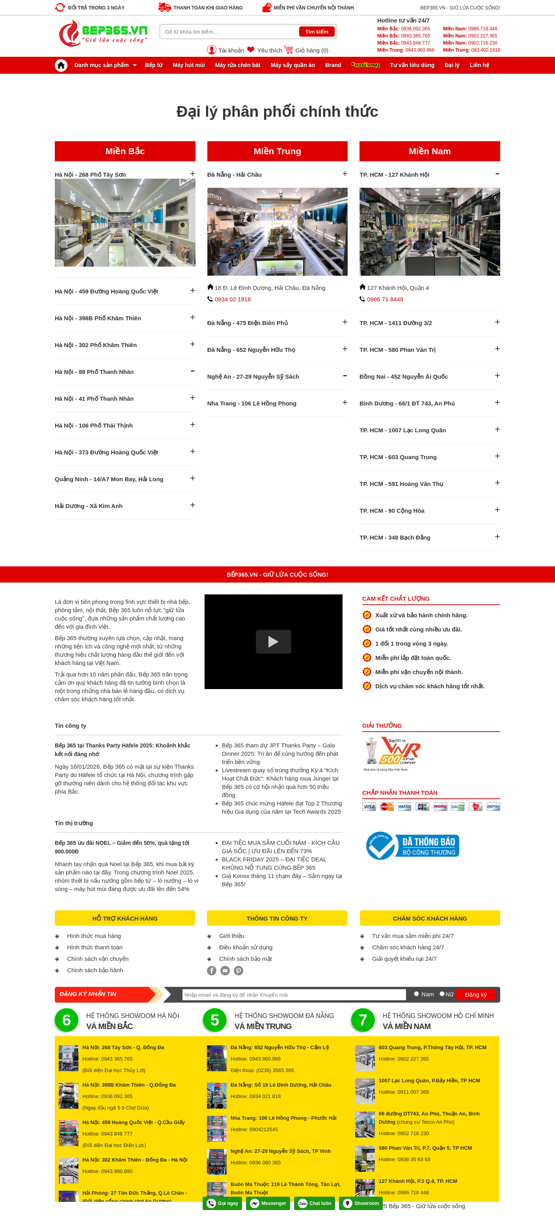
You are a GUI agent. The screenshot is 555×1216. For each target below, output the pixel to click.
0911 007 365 (413, 1092)
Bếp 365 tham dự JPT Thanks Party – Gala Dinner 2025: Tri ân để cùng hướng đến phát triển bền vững (280, 753)
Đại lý (452, 65)
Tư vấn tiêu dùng (412, 65)
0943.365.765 (403, 36)
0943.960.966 (405, 50)
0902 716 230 (413, 1133)
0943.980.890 (117, 1171)
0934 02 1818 (233, 299)
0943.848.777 (403, 43)
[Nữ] (442, 993)
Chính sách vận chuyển (98, 958)
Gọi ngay (222, 1203)
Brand (333, 65)
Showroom (361, 1203)
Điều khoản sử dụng (245, 947)
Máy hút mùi (189, 65)
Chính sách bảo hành (95, 970)
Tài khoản (231, 50)
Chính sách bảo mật (245, 958)
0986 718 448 (413, 1192)
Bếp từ (153, 65)
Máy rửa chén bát (238, 65)
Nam (427, 994)
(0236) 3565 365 (275, 1070)
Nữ (449, 994)
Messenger (268, 1203)
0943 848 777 (117, 1134)
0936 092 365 (117, 1096)
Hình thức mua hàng (94, 935)
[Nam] (416, 993)
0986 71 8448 (385, 299)
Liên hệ (479, 65)
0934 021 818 (265, 1096)
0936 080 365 (265, 1163)
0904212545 (264, 1129)
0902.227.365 (470, 36)
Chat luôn (314, 1203)
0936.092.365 (403, 29)
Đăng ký (476, 994)
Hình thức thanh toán (95, 947)
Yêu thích (269, 50)
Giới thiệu (231, 935)
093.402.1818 (471, 50)
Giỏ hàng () (311, 50)
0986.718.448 (470, 29)
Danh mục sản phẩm (93, 65)
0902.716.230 (470, 43)
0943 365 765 (117, 1059)
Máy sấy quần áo (293, 65)
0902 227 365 (413, 1059)
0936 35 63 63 (414, 1159)
